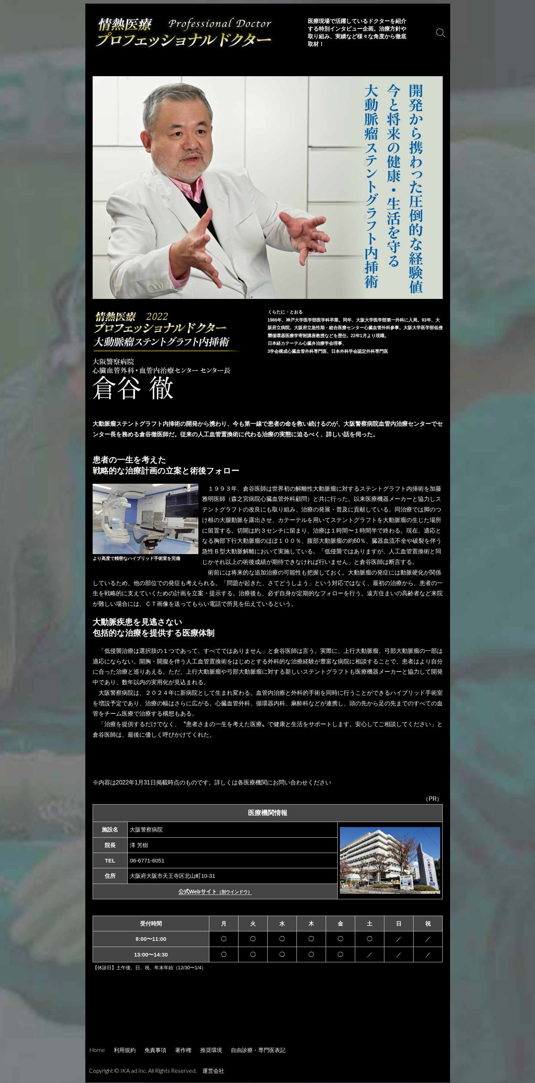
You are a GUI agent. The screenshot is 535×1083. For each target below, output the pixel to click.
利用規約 (125, 1050)
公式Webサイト (215, 892)
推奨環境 (211, 1050)
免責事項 (155, 1050)
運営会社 (214, 1071)
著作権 (183, 1050)
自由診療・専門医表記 (258, 1050)
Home (97, 1050)
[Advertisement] (267, 1020)
